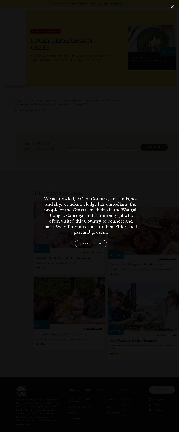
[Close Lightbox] (172, 7)
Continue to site (91, 244)
